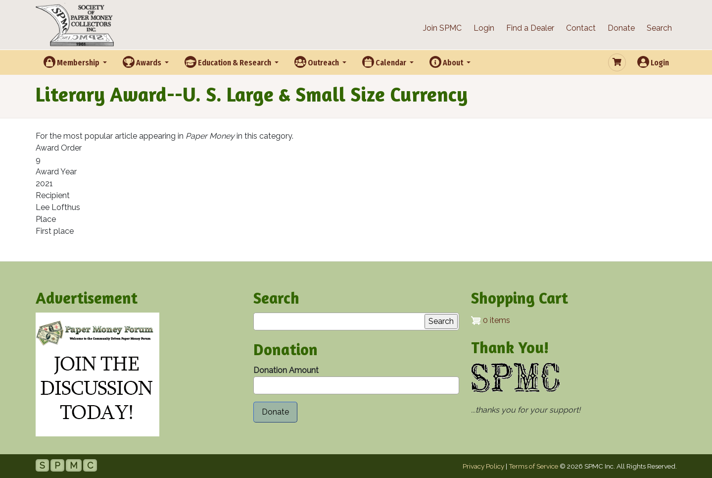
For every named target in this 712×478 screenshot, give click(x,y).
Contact (581, 28)
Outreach (317, 62)
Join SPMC (442, 28)
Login (484, 28)
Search (659, 28)
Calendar (385, 62)
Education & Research (229, 62)
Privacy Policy (483, 466)
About (447, 62)
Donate (621, 28)
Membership (72, 62)
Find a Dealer (530, 28)
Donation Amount (286, 370)
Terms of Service (533, 466)
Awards (143, 62)
